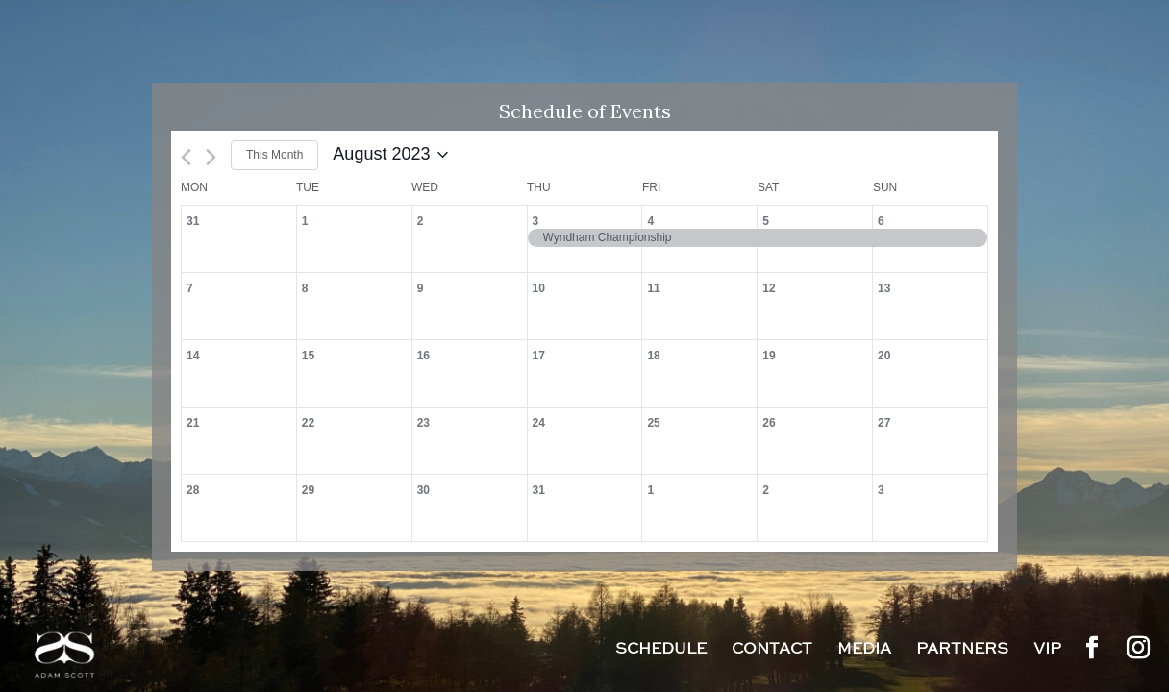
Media (864, 650)
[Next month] (211, 157)
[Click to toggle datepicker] (390, 154)
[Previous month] (186, 157)
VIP (1047, 650)
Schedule (661, 650)
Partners (962, 650)
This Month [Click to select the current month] (274, 154)
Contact (772, 650)
